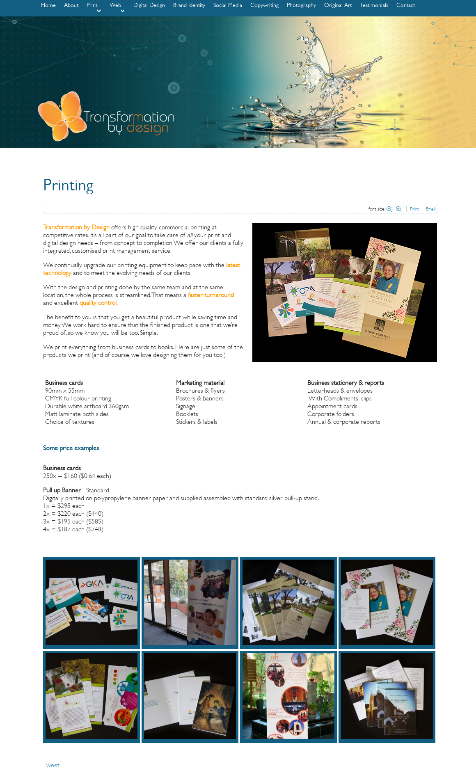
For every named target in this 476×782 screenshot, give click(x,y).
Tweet (51, 765)
